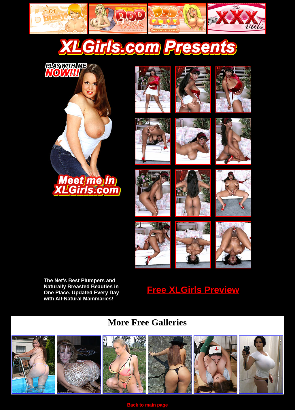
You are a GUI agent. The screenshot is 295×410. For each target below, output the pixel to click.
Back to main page (147, 405)
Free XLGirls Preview (193, 290)
